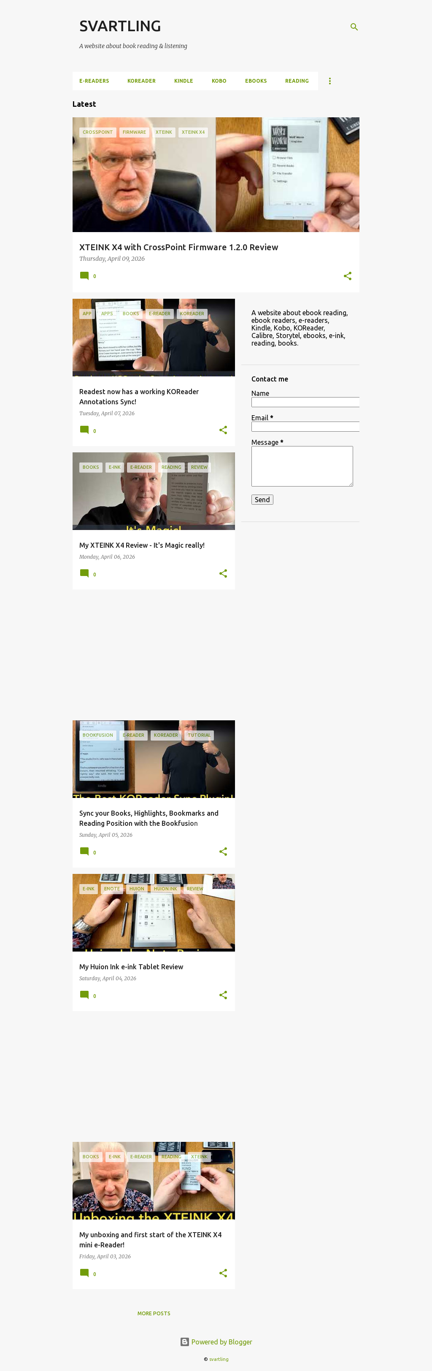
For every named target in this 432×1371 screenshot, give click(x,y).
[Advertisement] (151, 655)
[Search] (354, 27)
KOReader (141, 81)
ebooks (256, 81)
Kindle (183, 81)
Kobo (219, 81)
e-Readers (94, 81)
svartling (219, 1359)
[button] (348, 277)
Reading (297, 81)
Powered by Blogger (216, 1342)
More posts (154, 1313)
